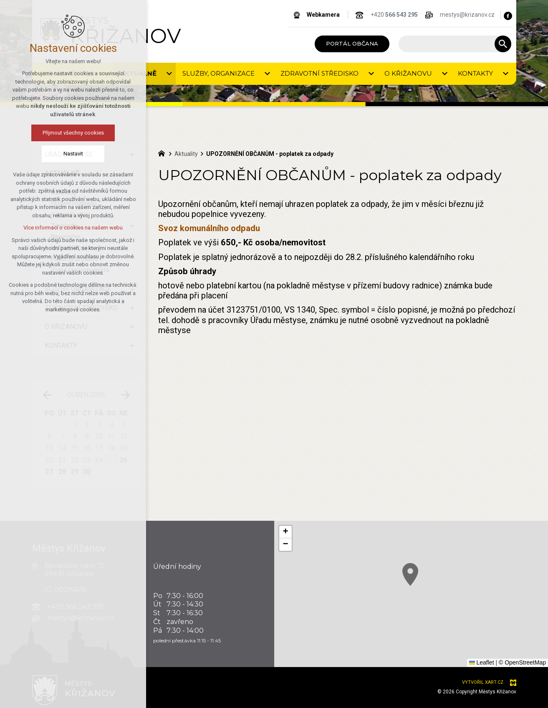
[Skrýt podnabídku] (132, 173)
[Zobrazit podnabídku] (132, 154)
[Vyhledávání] (503, 44)
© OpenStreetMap (522, 662)
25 (111, 460)
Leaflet (481, 662)
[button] (427, 585)
